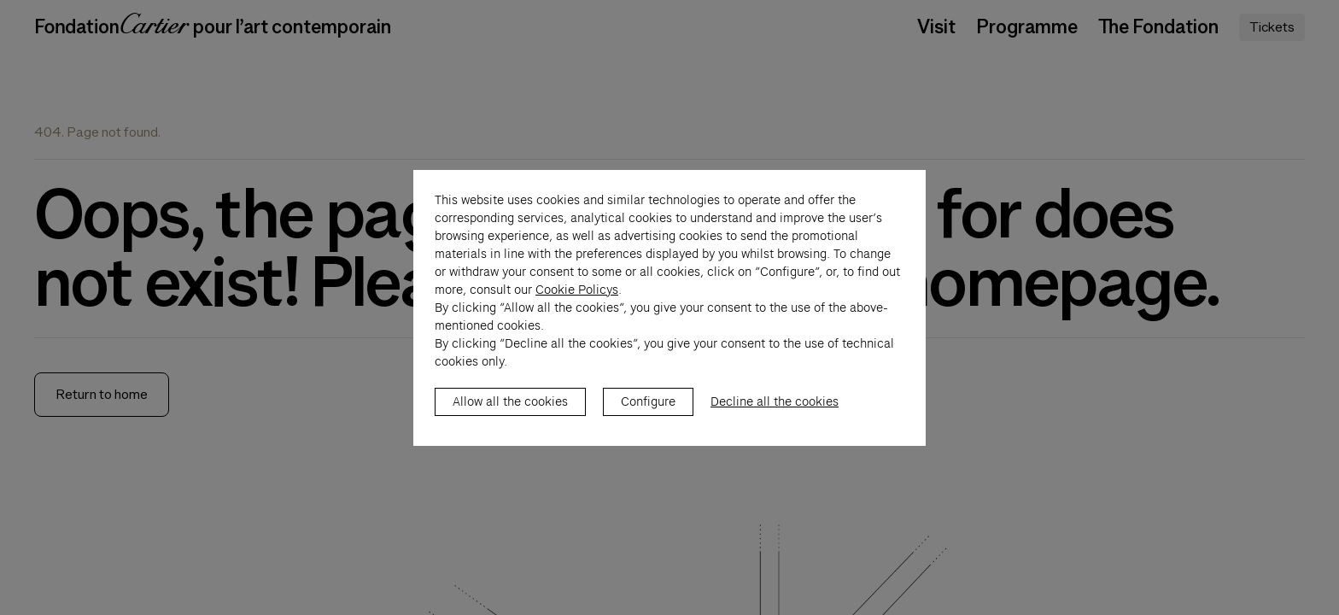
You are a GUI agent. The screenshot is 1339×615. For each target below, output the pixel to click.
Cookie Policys (576, 307)
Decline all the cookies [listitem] (774, 419)
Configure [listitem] (648, 419)
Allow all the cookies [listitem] (510, 419)
